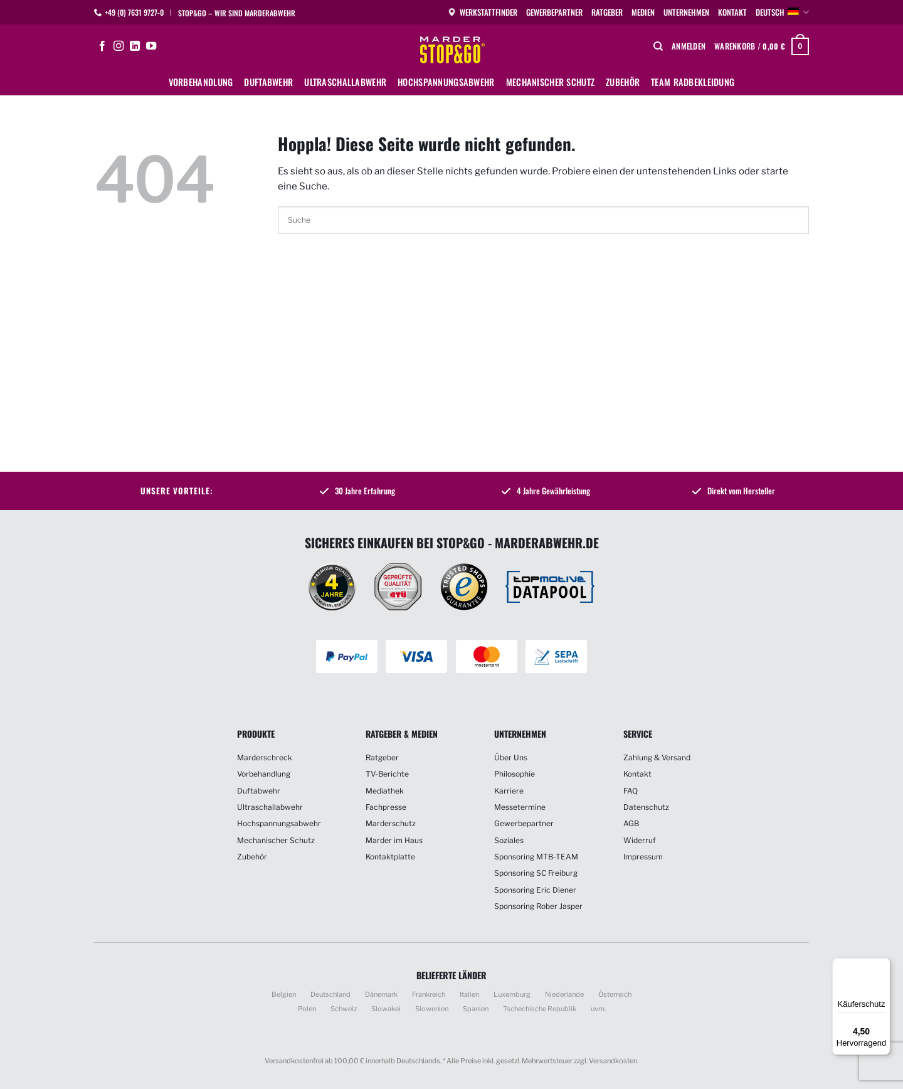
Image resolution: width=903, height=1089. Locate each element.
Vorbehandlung (201, 81)
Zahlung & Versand (656, 757)
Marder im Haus (394, 840)
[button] (688, 46)
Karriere (509, 790)
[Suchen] (658, 46)
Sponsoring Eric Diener (535, 890)
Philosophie (514, 773)
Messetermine (520, 807)
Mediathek (385, 790)
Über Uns (510, 757)
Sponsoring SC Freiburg (536, 873)
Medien (643, 12)
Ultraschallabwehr (345, 81)
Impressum (643, 856)
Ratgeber (607, 12)
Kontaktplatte (390, 856)
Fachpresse (386, 807)
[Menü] (882, 965)
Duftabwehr (268, 81)
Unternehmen (686, 12)
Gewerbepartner (554, 12)
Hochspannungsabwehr (446, 81)
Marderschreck (264, 757)
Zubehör (623, 81)
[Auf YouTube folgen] (151, 46)
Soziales (509, 840)
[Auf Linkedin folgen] (135, 46)
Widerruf (639, 840)
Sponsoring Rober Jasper (538, 906)
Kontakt (732, 12)
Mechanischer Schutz (550, 81)
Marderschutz (391, 823)
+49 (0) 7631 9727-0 (134, 12)
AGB (631, 823)
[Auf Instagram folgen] (119, 46)
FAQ (630, 790)
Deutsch (782, 12)
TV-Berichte (387, 773)
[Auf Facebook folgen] (102, 46)
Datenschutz (646, 807)
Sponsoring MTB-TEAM (536, 856)
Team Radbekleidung (692, 81)
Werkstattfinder (482, 12)
